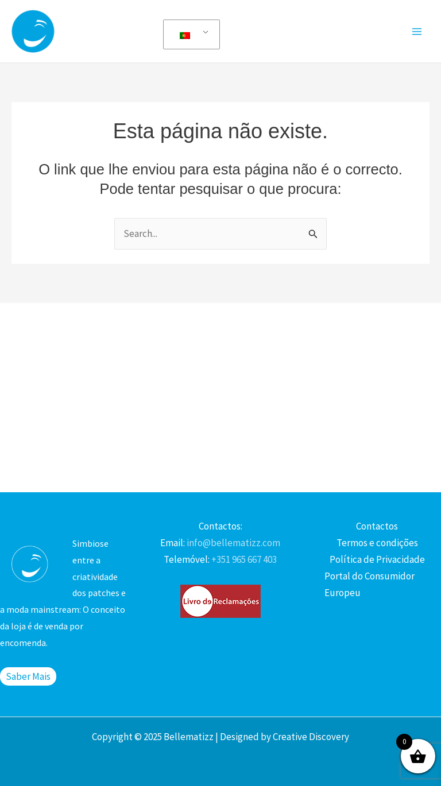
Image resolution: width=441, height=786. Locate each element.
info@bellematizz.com (232, 542)
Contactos (377, 526)
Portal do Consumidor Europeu (369, 584)
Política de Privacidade (377, 559)
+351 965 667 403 (243, 559)
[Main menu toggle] (417, 31)
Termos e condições (377, 542)
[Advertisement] (220, 394)
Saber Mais (28, 676)
